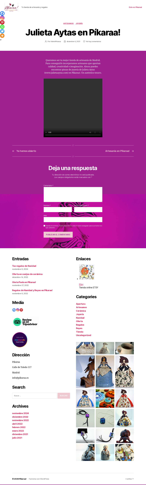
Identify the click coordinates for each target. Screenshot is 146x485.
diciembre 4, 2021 (73, 42)
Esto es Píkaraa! (135, 7)
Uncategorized (83, 335)
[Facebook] (2, 13)
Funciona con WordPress (39, 479)
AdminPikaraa (56, 42)
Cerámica (81, 311)
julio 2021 (17, 438)
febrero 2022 (18, 427)
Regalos (80, 325)
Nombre (47, 206)
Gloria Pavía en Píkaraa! (24, 282)
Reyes (79, 328)
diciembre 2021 (20, 434)
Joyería (79, 24)
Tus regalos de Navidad (24, 266)
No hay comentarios (93, 42)
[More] (2, 35)
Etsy (86, 275)
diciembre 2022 (20, 417)
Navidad (80, 318)
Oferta (79, 321)
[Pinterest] (2, 22)
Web (45, 216)
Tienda (79, 332)
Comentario (48, 186)
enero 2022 (18, 431)
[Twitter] (2, 31)
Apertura (80, 304)
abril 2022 (17, 424)
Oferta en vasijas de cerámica (27, 274)
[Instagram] (2, 18)
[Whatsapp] (2, 27)
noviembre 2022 (20, 420)
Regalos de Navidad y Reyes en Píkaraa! (32, 290)
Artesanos (68, 24)
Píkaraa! (22, 479)
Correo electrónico (81, 206)
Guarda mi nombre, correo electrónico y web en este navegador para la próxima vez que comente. (74, 227)
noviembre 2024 (20, 413)
